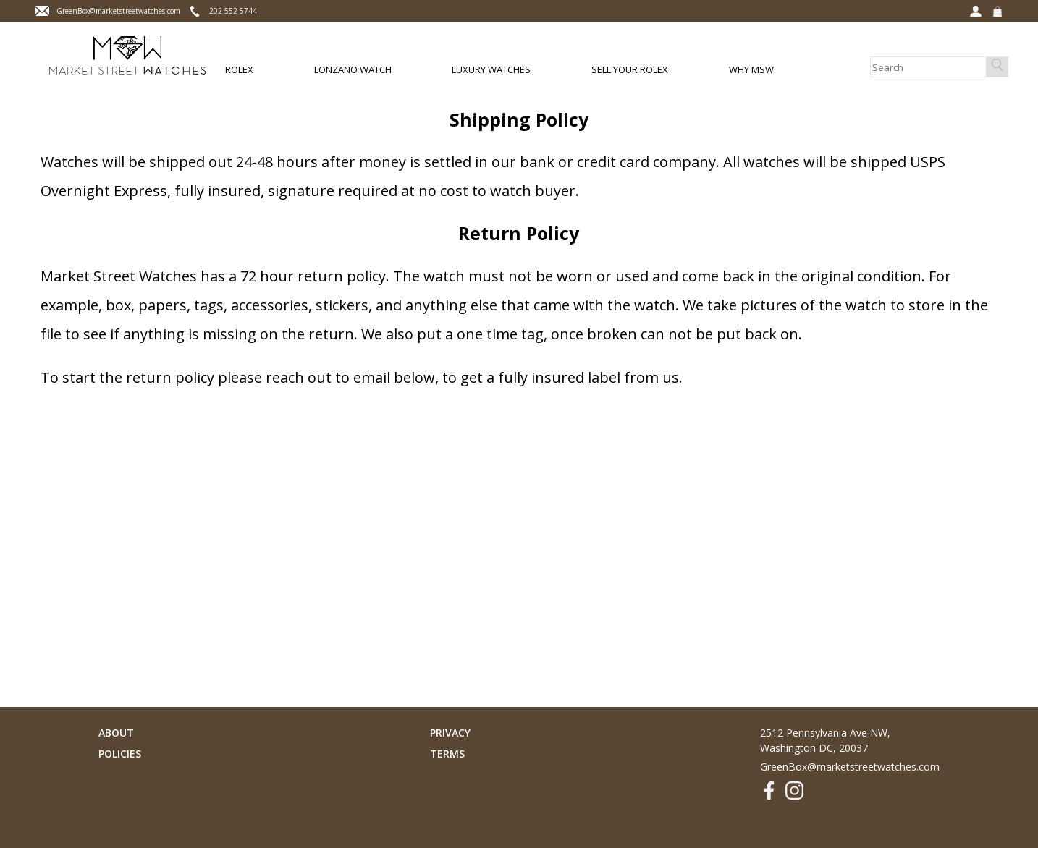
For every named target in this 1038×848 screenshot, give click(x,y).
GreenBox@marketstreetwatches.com (850, 766)
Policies (119, 753)
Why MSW (751, 69)
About (116, 732)
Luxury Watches (491, 69)
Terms (447, 753)
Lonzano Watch (353, 69)
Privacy (450, 732)
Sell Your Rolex (629, 69)
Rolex (239, 69)
